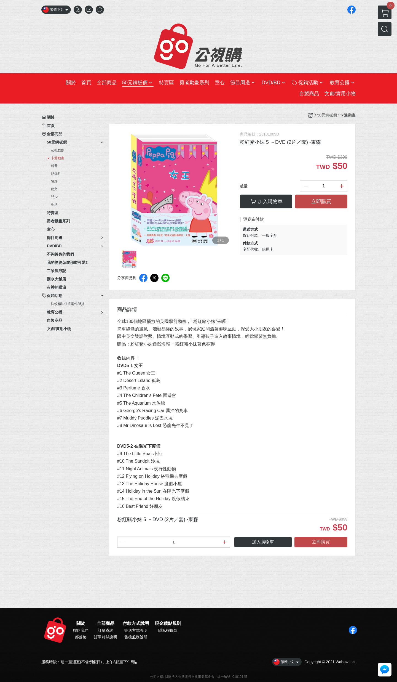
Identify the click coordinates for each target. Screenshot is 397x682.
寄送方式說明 (135, 630)
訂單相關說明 (105, 637)
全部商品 (105, 623)
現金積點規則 (168, 623)
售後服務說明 (135, 637)
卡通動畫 (57, 158)
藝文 (54, 189)
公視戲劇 (57, 150)
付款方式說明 (136, 623)
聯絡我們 (80, 630)
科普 (54, 166)
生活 (54, 204)
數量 (244, 186)
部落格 (81, 637)
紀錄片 (56, 174)
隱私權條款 (168, 630)
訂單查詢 (105, 630)
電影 (54, 181)
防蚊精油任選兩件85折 (67, 304)
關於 (80, 623)
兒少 (54, 197)
